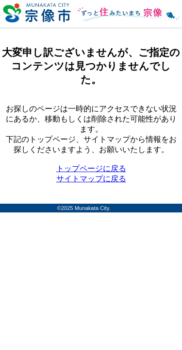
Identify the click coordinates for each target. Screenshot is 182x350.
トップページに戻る (91, 168)
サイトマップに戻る (91, 179)
